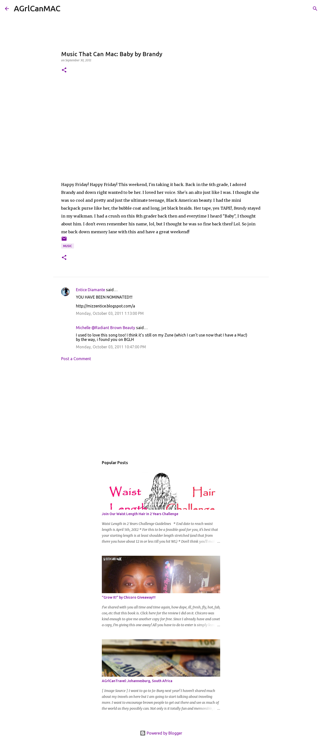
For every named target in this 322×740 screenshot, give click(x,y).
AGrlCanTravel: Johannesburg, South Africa (137, 681)
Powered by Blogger (161, 733)
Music (67, 246)
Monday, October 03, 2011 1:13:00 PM (110, 313)
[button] (64, 70)
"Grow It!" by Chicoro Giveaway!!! (129, 597)
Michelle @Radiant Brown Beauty (105, 327)
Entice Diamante (90, 289)
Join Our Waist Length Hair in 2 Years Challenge (140, 514)
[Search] (67, 9)
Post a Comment (76, 358)
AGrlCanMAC (37, 8)
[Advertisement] (161, 410)
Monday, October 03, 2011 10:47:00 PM (111, 347)
